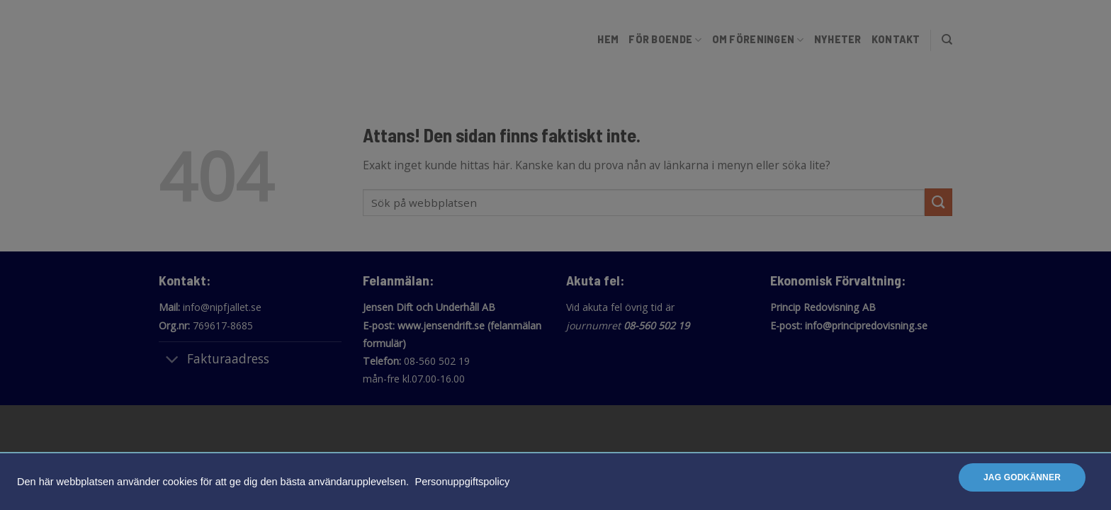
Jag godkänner (1022, 477)
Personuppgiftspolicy (462, 481)
